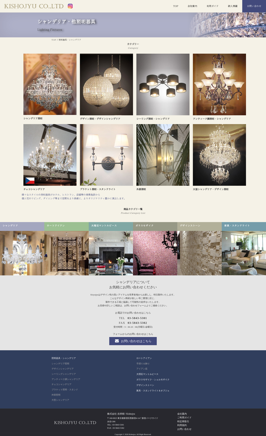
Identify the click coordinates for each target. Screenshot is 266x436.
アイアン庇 (141, 369)
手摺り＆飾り (143, 363)
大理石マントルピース (147, 374)
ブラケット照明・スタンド (65, 389)
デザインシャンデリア (63, 369)
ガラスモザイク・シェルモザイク (152, 379)
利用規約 (182, 425)
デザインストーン (145, 385)
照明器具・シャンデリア (64, 358)
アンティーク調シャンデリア (66, 379)
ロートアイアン (144, 358)
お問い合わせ (254, 6)
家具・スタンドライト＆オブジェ (152, 390)
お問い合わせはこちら (133, 341)
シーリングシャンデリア (64, 374)
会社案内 (192, 6)
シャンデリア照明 (60, 363)
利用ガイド (212, 6)
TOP (175, 6)
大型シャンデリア (60, 400)
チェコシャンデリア (61, 384)
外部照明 (56, 395)
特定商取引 (183, 421)
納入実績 (233, 6)
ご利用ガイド (184, 417)
